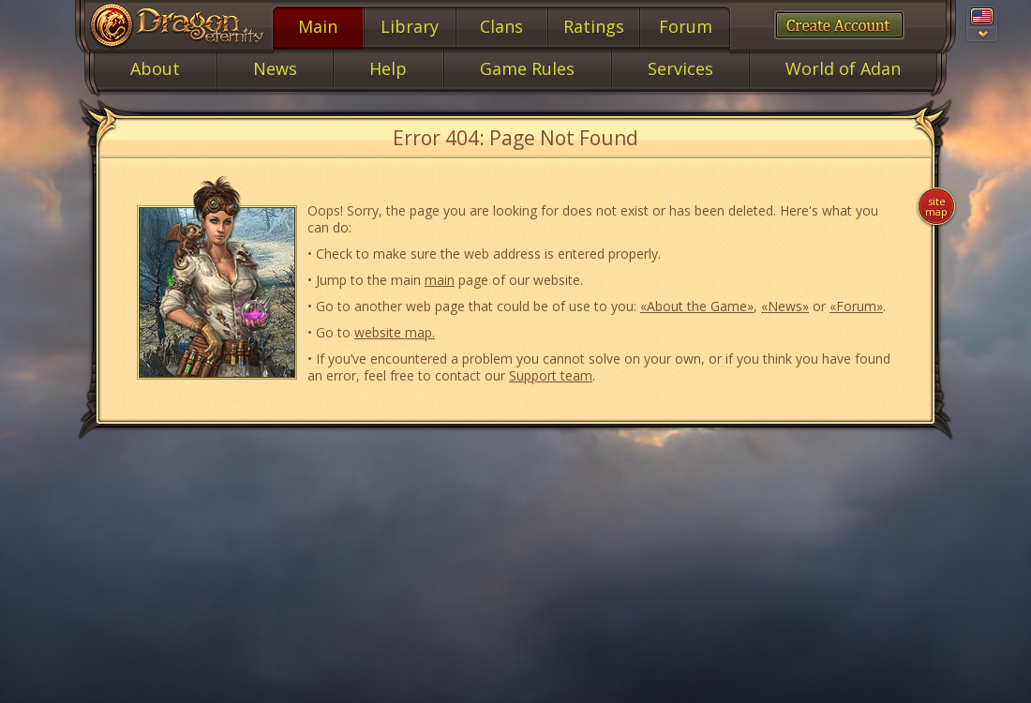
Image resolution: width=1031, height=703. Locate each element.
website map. (394, 332)
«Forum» (856, 306)
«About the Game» (697, 306)
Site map (936, 206)
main (440, 280)
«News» (785, 306)
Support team (550, 375)
